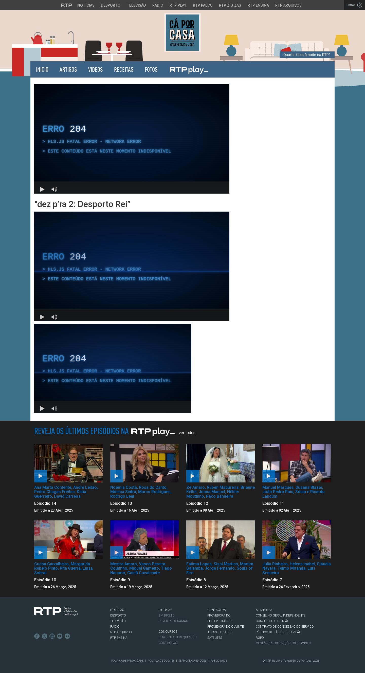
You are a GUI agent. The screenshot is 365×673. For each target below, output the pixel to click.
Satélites (214, 638)
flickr (67, 636)
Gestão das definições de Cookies (283, 643)
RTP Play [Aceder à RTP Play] (178, 5)
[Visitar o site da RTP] (66, 5)
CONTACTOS (216, 610)
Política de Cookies (161, 660)
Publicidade (218, 660)
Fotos (151, 69)
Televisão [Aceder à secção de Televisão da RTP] (136, 5)
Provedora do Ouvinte (225, 626)
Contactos (168, 643)
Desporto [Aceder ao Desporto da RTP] (110, 5)
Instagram (52, 636)
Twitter (44, 636)
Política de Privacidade (127, 660)
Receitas (124, 69)
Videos (95, 69)
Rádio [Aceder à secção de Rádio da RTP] (157, 5)
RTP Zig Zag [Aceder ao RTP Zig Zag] (230, 5)
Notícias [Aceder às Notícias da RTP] (86, 5)
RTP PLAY (165, 610)
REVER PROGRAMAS (173, 621)
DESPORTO (118, 615)
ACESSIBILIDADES (219, 632)
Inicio (42, 69)
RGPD (260, 638)
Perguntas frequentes (177, 637)
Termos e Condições (192, 660)
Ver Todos (187, 433)
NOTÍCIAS (117, 610)
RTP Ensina (118, 638)
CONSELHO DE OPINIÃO (272, 621)
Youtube (60, 636)
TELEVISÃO (118, 621)
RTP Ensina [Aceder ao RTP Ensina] (258, 5)
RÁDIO (114, 626)
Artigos (68, 69)
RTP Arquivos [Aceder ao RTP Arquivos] (288, 5)
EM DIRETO (167, 615)
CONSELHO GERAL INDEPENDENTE (280, 615)
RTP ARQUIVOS (121, 632)
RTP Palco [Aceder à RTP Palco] (203, 5)
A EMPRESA (264, 610)
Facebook (37, 636)
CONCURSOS (168, 631)
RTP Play (188, 69)
